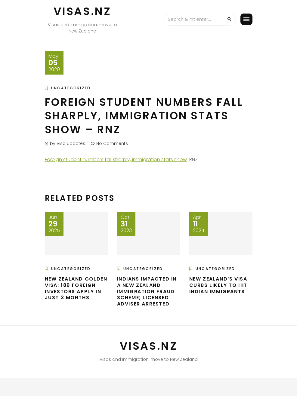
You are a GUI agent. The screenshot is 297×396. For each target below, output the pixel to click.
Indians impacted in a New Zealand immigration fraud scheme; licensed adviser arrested (147, 291)
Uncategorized (71, 88)
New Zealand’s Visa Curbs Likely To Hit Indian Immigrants (218, 285)
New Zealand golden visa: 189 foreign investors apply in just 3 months (76, 288)
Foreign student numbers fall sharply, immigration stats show (116, 159)
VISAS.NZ (82, 11)
